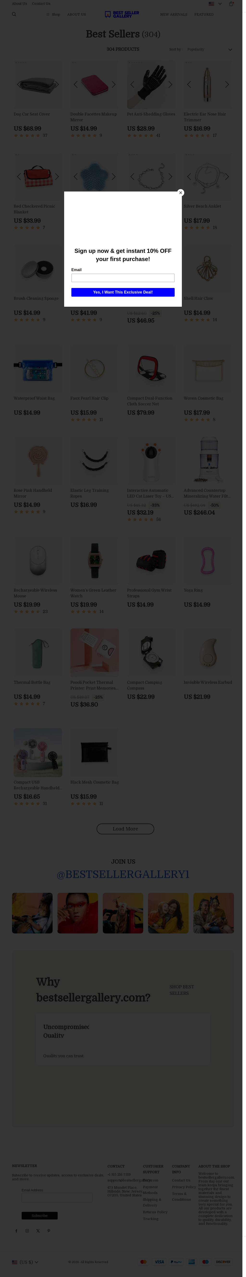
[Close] (180, 192)
